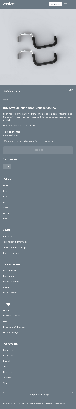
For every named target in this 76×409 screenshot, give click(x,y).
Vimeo (6, 383)
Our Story (7, 236)
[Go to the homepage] (9, 4)
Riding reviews (10, 293)
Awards (7, 287)
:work (6, 208)
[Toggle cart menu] (65, 4)
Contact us (55, 4)
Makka (6, 185)
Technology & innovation (15, 242)
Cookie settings (10, 332)
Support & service (12, 316)
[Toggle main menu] (70, 4)
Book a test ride (11, 253)
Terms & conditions (55, 404)
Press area (8, 276)
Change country (38, 394)
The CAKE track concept (14, 247)
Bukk (5, 202)
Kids (5, 219)
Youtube (7, 377)
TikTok (6, 366)
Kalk (5, 191)
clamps (44, 117)
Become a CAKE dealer (14, 327)
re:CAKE (7, 213)
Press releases (10, 270)
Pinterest (7, 372)
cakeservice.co (46, 108)
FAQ (5, 321)
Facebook (8, 355)
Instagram (8, 350)
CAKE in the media (12, 281)
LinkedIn (7, 361)
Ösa (5, 196)
